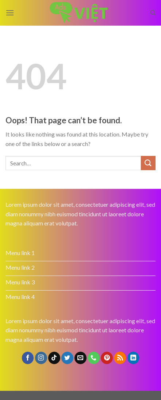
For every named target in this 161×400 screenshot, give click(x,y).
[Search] (153, 13)
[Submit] (148, 163)
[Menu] (9, 13)
